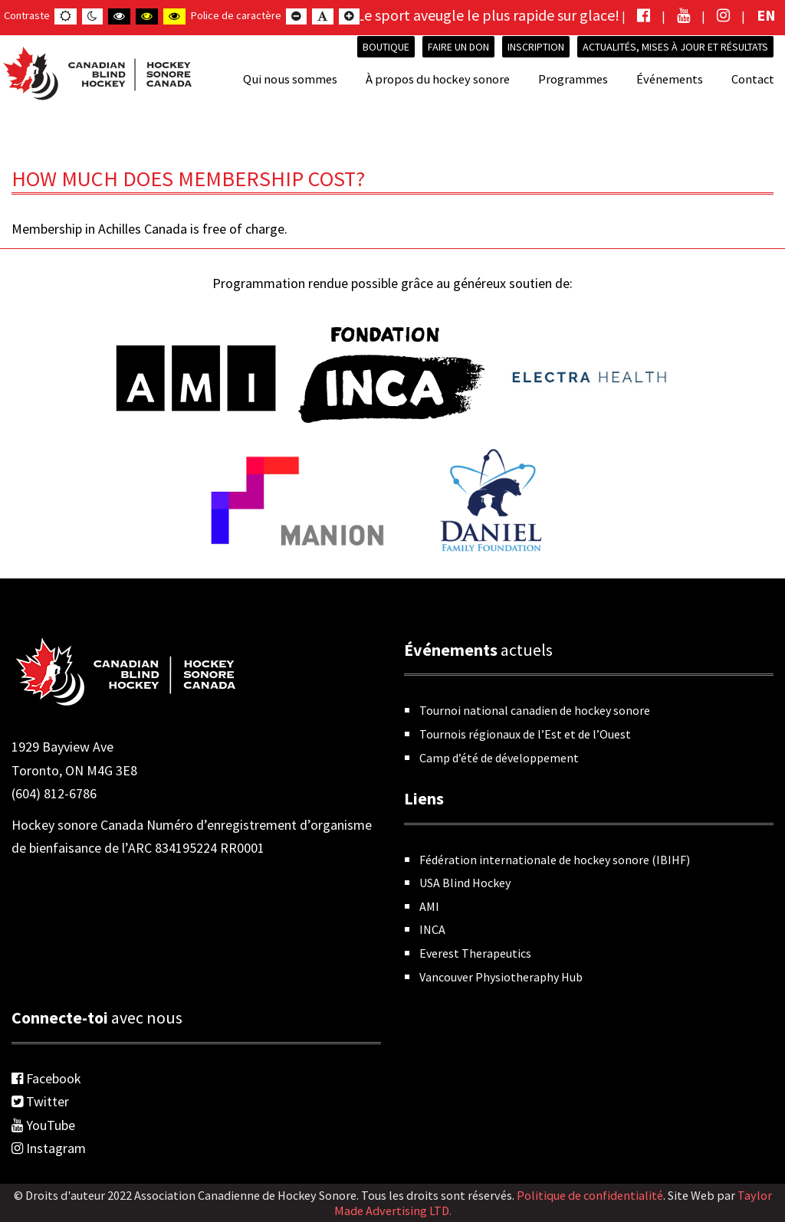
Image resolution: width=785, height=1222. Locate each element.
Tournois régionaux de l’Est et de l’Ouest (525, 734)
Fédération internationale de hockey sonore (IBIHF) (554, 859)
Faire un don (458, 47)
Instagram (48, 1148)
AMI (429, 906)
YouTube (43, 1125)
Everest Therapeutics (475, 953)
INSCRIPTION (535, 47)
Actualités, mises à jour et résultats (675, 47)
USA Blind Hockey (465, 882)
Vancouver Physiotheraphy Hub (501, 976)
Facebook (46, 1078)
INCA (432, 929)
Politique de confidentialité (590, 1195)
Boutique (386, 47)
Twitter (40, 1101)
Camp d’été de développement (499, 757)
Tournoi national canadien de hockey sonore (534, 710)
